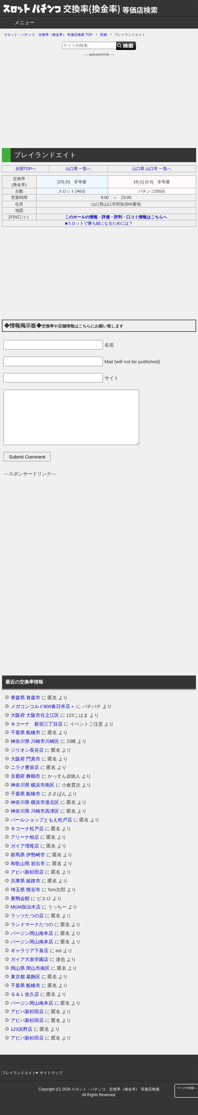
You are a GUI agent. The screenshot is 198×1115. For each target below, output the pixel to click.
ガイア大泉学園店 (29, 959)
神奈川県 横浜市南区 (32, 785)
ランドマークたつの (32, 924)
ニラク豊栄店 (25, 767)
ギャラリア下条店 (29, 950)
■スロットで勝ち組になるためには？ (99, 223)
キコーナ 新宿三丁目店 (37, 724)
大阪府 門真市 (25, 758)
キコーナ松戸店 (27, 828)
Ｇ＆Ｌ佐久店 (25, 994)
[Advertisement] (99, 101)
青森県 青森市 (25, 697)
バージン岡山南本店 (32, 933)
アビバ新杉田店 (27, 872)
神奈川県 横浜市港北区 (35, 802)
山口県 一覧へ (78, 168)
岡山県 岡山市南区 (30, 968)
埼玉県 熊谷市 (25, 889)
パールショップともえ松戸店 (41, 819)
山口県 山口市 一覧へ (151, 168)
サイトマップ (51, 1073)
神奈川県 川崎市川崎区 (35, 741)
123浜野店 (21, 1029)
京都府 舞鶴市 (25, 776)
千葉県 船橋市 (25, 732)
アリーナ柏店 (25, 837)
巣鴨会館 (20, 898)
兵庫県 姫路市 (25, 880)
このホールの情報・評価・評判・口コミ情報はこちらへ (116, 217)
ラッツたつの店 (27, 915)
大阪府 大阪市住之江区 (35, 715)
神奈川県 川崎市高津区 (35, 811)
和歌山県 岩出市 (28, 863)
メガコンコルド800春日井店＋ (43, 706)
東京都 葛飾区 (25, 976)
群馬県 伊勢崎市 (28, 854)
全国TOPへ (25, 168)
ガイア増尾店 (25, 846)
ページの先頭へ (186, 1088)
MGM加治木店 (26, 906)
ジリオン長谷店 (27, 750)
